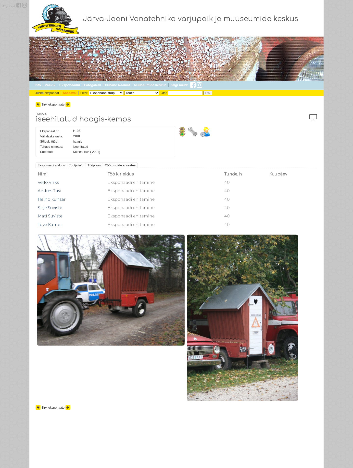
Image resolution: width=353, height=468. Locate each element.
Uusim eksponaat (47, 93)
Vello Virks (48, 182)
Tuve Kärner (50, 224)
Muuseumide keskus (150, 85)
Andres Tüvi (49, 190)
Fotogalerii (92, 85)
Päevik (50, 85)
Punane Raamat (117, 85)
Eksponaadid (69, 85)
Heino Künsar (52, 199)
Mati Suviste (50, 216)
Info (38, 85)
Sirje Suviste (50, 207)
